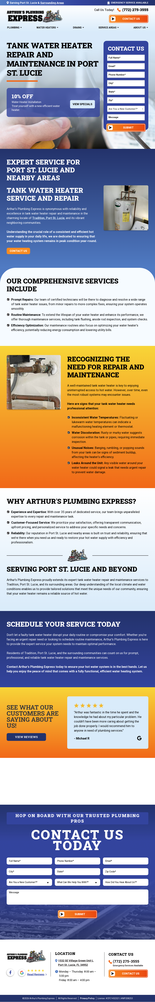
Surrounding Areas (52, 2)
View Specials (82, 104)
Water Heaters (46, 27)
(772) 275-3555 (132, 9)
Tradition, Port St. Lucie (48, 218)
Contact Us (18, 250)
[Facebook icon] (10, 972)
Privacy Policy (87, 998)
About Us (140, 27)
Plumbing (13, 27)
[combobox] (126, 109)
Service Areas (107, 27)
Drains (77, 27)
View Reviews (26, 737)
